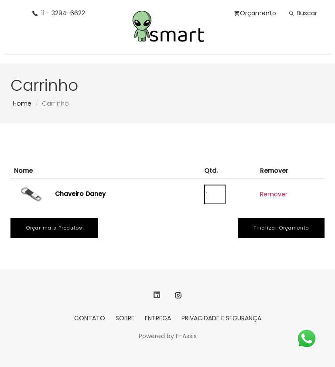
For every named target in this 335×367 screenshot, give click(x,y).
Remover (273, 194)
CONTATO (89, 318)
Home (22, 103)
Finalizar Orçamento (281, 227)
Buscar (303, 13)
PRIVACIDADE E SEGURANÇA (221, 318)
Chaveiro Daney (80, 193)
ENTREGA (158, 318)
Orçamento (255, 13)
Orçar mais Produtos (54, 227)
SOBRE (125, 318)
